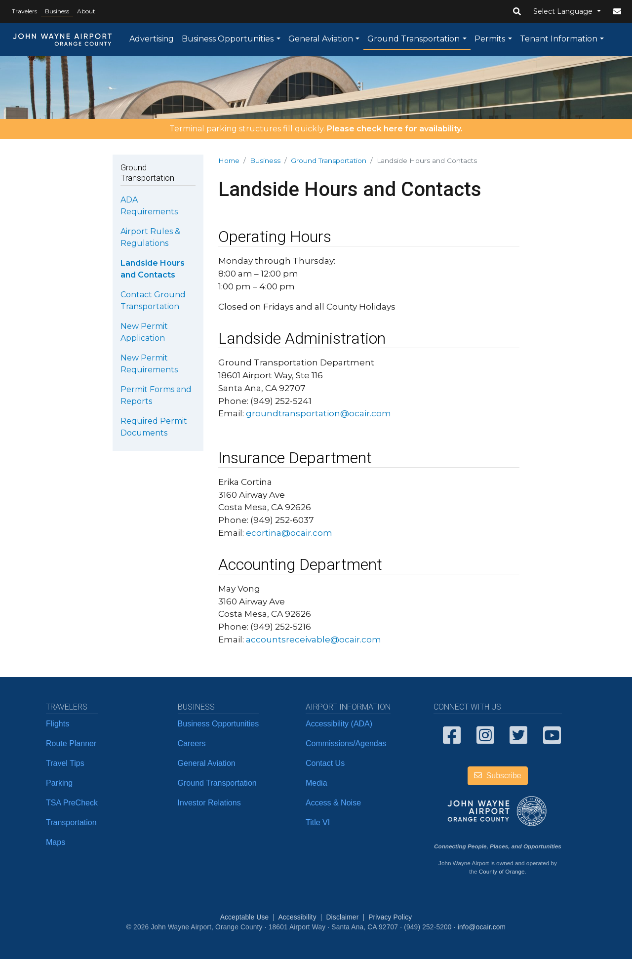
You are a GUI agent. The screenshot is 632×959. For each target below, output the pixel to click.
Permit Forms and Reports (156, 395)
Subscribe (497, 775)
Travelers (24, 11)
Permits (489, 38)
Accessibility (297, 917)
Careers (192, 743)
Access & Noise (333, 803)
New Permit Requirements (149, 363)
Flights (57, 723)
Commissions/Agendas (346, 743)
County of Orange (502, 871)
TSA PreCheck (72, 803)
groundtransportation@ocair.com (318, 413)
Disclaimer (342, 917)
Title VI (318, 822)
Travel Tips (65, 763)
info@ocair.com (482, 927)
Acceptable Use (244, 917)
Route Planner (71, 743)
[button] (517, 11)
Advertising (151, 38)
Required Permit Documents (153, 427)
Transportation (71, 822)
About (86, 11)
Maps (55, 842)
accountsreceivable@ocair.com (313, 639)
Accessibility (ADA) (339, 723)
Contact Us (325, 763)
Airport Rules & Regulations (150, 237)
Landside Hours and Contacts (152, 269)
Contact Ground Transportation (153, 300)
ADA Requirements (149, 205)
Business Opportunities (228, 38)
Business (57, 11)
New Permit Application (144, 332)
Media (316, 783)
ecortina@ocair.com (289, 532)
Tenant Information (558, 38)
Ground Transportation (413, 38)
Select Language (563, 11)
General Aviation (320, 38)
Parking (59, 783)
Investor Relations (209, 803)
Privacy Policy (390, 917)
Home (228, 160)
